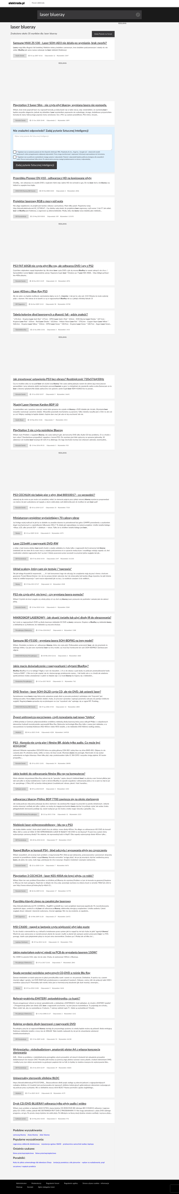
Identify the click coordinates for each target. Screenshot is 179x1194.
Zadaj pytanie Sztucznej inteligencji (35, 165)
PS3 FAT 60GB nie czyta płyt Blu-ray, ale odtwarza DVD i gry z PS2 (53, 266)
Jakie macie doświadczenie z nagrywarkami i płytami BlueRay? (51, 666)
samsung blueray (19, 1135)
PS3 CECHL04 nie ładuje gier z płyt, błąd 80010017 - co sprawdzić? (54, 495)
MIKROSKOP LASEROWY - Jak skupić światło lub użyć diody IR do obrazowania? (62, 617)
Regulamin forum (52, 1183)
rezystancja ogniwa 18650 (51, 1144)
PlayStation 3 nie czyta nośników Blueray (38, 430)
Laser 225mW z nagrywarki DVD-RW (35, 543)
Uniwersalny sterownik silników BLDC (36, 1078)
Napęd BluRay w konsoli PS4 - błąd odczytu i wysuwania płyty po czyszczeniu (60, 850)
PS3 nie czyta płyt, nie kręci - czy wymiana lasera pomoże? (48, 594)
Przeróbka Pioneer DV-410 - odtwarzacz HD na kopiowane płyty (52, 178)
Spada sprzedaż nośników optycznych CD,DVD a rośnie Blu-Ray (51, 973)
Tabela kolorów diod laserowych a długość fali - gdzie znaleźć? (50, 314)
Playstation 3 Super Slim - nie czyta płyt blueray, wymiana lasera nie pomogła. (60, 105)
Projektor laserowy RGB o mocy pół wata (38, 201)
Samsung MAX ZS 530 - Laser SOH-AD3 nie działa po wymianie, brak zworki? (60, 43)
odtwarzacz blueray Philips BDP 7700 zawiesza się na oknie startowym (56, 799)
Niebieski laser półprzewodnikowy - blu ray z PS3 (43, 825)
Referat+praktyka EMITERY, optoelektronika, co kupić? (46, 998)
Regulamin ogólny (71, 1183)
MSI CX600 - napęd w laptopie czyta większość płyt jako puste (51, 927)
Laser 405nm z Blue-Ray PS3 (30, 291)
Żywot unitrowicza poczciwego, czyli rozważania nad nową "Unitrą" (54, 717)
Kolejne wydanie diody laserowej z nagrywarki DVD (44, 1024)
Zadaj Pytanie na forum (103, 34)
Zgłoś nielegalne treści (46, 1187)
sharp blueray (33, 1135)
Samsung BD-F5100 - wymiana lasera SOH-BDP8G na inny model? (53, 640)
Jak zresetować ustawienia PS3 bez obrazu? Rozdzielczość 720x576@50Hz (58, 379)
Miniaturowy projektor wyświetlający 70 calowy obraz (46, 518)
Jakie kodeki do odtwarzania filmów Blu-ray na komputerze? (49, 773)
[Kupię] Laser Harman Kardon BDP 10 (35, 404)
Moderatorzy (36, 1183)
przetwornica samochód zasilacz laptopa (78, 1144)
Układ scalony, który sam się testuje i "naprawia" (42, 569)
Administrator (21, 1183)
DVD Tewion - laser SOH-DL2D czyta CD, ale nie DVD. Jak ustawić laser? (57, 691)
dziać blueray (45, 1135)
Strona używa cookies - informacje (96, 1183)
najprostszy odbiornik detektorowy (26, 1144)
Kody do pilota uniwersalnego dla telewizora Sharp (32, 1162)
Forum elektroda (38, 3)
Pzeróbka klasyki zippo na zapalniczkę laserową (42, 901)
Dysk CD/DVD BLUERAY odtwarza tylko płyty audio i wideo (49, 1103)
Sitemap (19, 1187)
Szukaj (138, 15)
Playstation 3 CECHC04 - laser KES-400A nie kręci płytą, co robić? (53, 875)
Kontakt (30, 1187)
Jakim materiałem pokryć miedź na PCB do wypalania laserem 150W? (55, 952)
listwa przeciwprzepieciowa (23, 1153)
